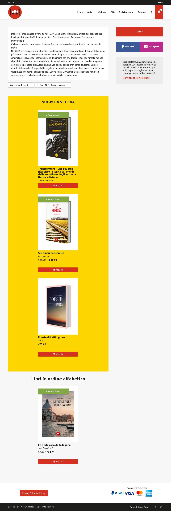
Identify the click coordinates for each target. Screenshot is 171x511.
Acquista (59, 185)
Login (160, 2)
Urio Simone (43, 256)
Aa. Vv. (41, 340)
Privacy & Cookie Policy (33, 493)
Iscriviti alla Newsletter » (136, 78)
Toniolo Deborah (45, 448)
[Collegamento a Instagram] (13, 2)
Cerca (140, 31)
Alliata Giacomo (45, 180)
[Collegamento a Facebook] (9, 2)
